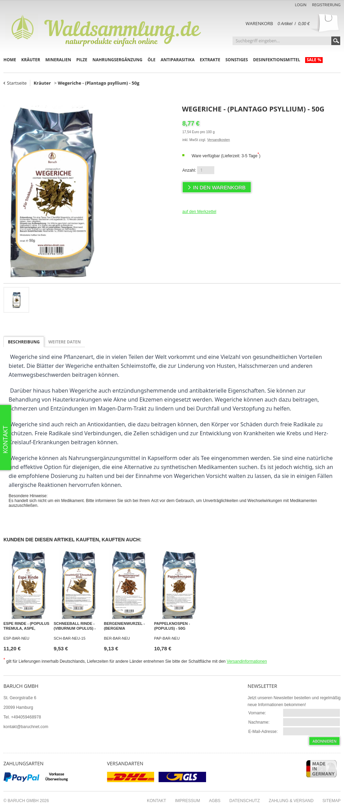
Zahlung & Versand (291, 800)
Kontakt (156, 800)
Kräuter (30, 60)
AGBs (214, 800)
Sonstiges (236, 60)
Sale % (314, 60)
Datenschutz (244, 800)
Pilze (81, 60)
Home (9, 60)
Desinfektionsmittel (276, 60)
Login (301, 4)
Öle (151, 60)
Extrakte (210, 60)
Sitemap (331, 800)
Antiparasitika (178, 60)
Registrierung (326, 4)
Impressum (187, 800)
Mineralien (58, 60)
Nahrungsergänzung (117, 60)
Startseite (17, 83)
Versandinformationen (247, 661)
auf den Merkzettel (199, 211)
